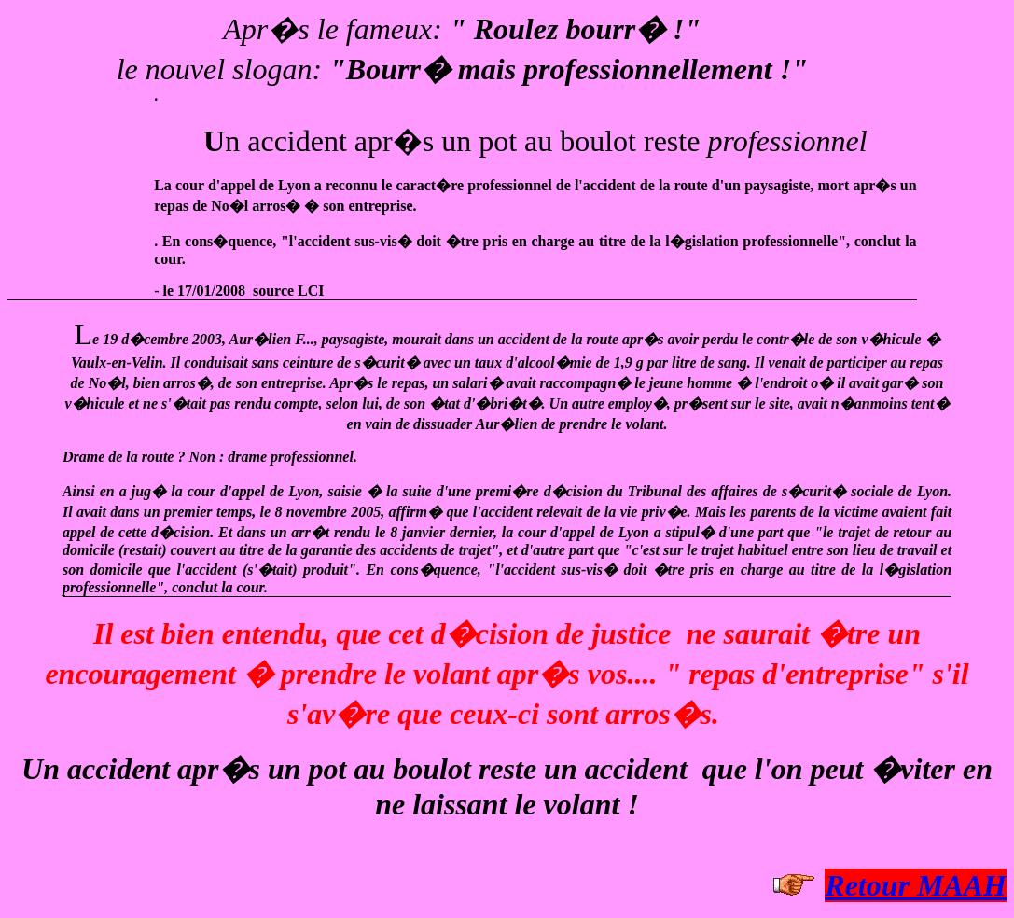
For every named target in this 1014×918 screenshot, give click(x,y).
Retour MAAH (916, 885)
